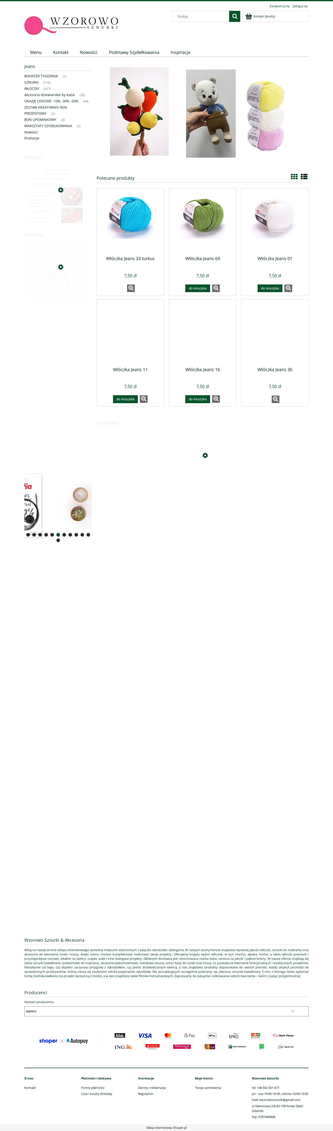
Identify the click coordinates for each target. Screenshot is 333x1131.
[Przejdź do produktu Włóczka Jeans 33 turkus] (130, 222)
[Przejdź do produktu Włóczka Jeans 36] (275, 332)
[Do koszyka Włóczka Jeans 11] (125, 399)
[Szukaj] (234, 16)
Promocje (31, 138)
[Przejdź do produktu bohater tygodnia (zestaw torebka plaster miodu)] (58, 213)
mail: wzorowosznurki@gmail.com (276, 1100)
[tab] (28, 535)
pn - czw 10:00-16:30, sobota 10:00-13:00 (280, 1094)
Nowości (31, 132)
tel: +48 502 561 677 (265, 1087)
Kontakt (30, 1087)
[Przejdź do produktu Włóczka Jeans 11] (130, 332)
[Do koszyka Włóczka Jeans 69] (197, 288)
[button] (131, 288)
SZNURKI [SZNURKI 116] (31, 82)
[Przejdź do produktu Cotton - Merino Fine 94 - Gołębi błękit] (203, 478)
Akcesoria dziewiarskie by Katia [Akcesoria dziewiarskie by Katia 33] (49, 94)
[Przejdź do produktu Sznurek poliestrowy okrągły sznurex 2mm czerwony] (58, 288)
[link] (58, 505)
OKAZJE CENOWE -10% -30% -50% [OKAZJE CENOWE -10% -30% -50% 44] (51, 101)
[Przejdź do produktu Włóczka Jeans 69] (202, 222)
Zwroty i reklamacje (152, 1087)
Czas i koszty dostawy (96, 1094)
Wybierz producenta (38, 1002)
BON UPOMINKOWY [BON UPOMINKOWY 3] (40, 119)
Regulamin (145, 1094)
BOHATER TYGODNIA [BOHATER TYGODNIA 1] (41, 76)
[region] (58, 338)
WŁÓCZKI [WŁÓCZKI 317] (31, 88)
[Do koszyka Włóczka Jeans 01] (270, 288)
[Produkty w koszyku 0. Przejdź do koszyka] (260, 16)
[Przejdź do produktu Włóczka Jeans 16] (202, 332)
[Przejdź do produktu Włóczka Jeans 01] (275, 222)
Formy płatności (92, 1087)
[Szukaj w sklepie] (201, 16)
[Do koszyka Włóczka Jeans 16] (197, 399)
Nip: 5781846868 (263, 1117)
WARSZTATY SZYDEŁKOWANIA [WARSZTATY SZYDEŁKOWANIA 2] (48, 126)
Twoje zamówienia (208, 1087)
